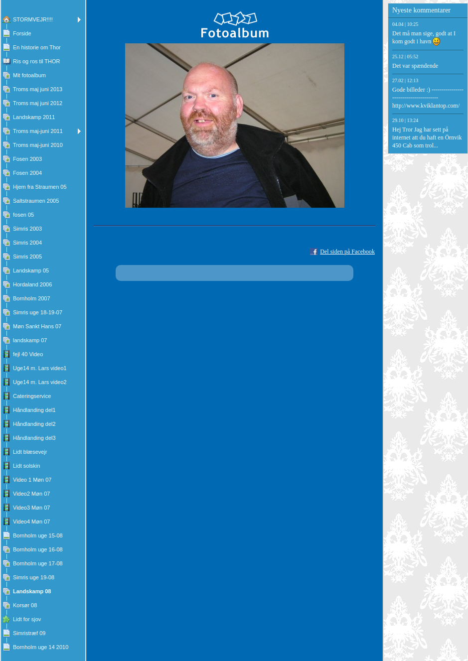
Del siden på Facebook (347, 251)
